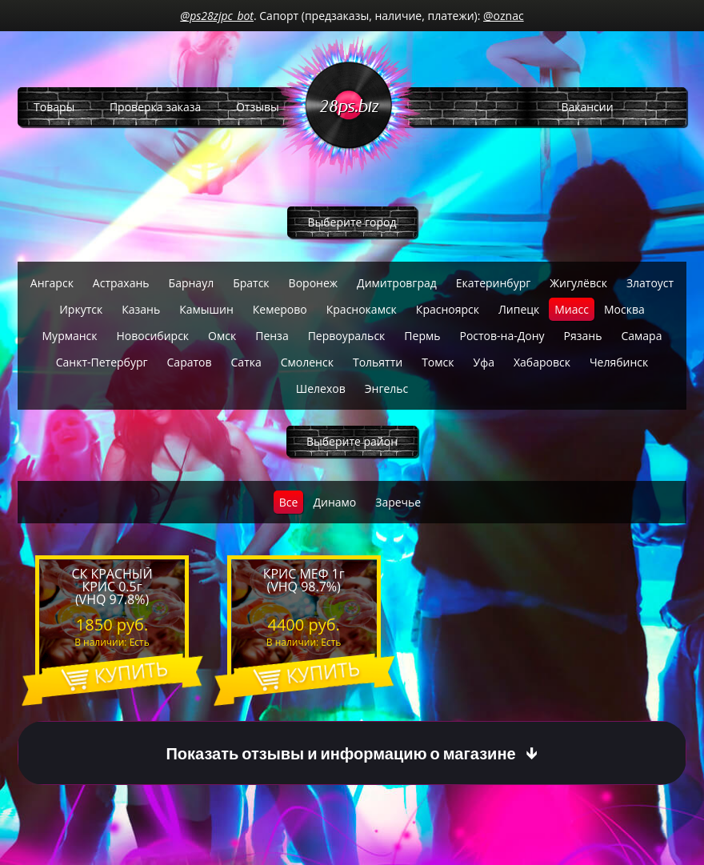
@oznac (503, 15)
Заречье (398, 502)
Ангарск (52, 282)
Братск (251, 282)
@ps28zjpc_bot (217, 15)
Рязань (583, 335)
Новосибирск (153, 335)
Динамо (334, 502)
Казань (141, 309)
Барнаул (191, 282)
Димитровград (397, 282)
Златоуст (650, 282)
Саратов (189, 362)
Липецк (518, 309)
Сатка (246, 362)
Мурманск (70, 335)
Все (288, 502)
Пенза (271, 335)
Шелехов (321, 388)
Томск (438, 362)
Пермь (422, 335)
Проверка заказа (155, 106)
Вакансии (587, 106)
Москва (624, 309)
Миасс (571, 309)
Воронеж (313, 282)
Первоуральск (347, 335)
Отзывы (257, 106)
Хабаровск (542, 362)
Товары (54, 106)
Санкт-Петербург (102, 362)
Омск (222, 335)
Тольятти (377, 362)
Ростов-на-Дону (501, 335)
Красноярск (447, 309)
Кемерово (280, 309)
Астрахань (121, 282)
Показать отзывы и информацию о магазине (340, 753)
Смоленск (307, 362)
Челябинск (619, 362)
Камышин (206, 309)
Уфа (484, 362)
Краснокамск (361, 309)
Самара (641, 335)
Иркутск (80, 309)
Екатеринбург (493, 282)
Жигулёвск (578, 282)
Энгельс (387, 388)
